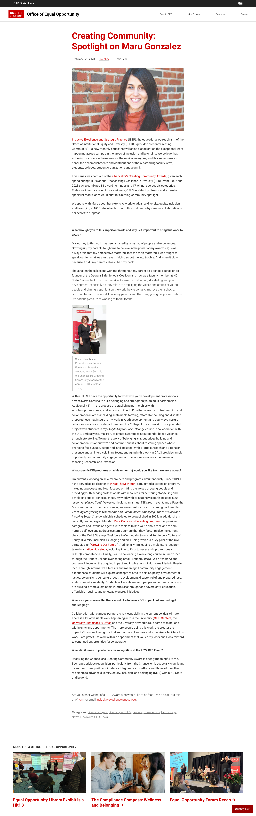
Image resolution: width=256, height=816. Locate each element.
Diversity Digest (98, 712)
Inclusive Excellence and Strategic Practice (99, 139)
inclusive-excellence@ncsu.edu (116, 699)
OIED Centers (162, 618)
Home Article (152, 712)
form (81, 699)
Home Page (168, 712)
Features (220, 14)
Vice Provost (194, 14)
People (244, 14)
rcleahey (104, 59)
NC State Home (23, 3)
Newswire (86, 717)
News (75, 717)
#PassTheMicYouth (123, 483)
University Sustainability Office (91, 622)
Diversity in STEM (120, 712)
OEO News (101, 717)
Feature (137, 712)
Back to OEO (166, 14)
